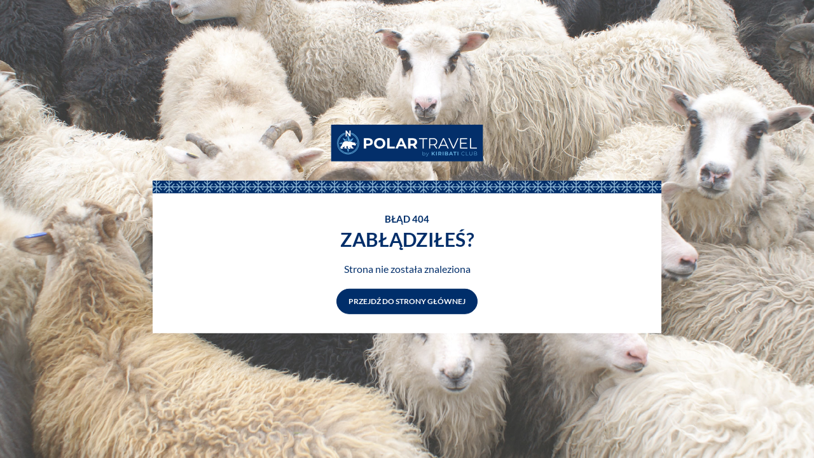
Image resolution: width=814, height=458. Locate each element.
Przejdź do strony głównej (407, 301)
